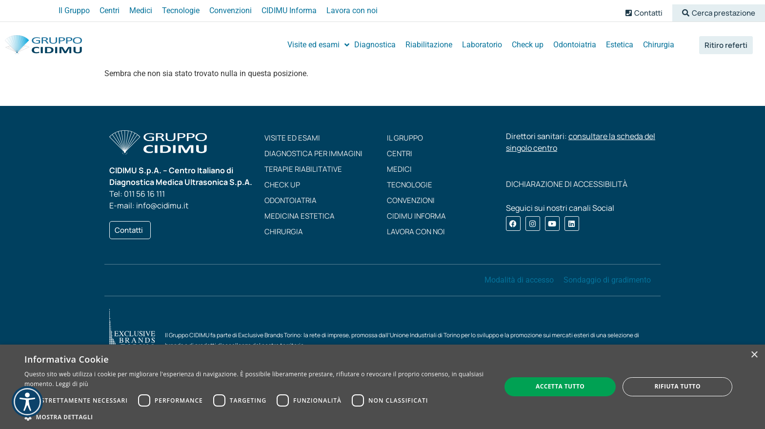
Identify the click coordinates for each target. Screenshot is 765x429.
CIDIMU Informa (416, 216)
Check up (282, 185)
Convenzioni (411, 200)
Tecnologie (409, 185)
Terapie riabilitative (303, 169)
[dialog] (382, 387)
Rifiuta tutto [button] (677, 386)
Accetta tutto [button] (560, 386)
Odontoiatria (290, 200)
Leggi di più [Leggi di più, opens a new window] (72, 384)
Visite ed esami (292, 138)
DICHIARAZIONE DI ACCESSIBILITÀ (566, 184)
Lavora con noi (416, 231)
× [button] (754, 355)
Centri (399, 153)
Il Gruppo (405, 138)
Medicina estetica (299, 216)
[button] (718, 12)
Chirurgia (283, 231)
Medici (399, 169)
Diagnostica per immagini (313, 153)
